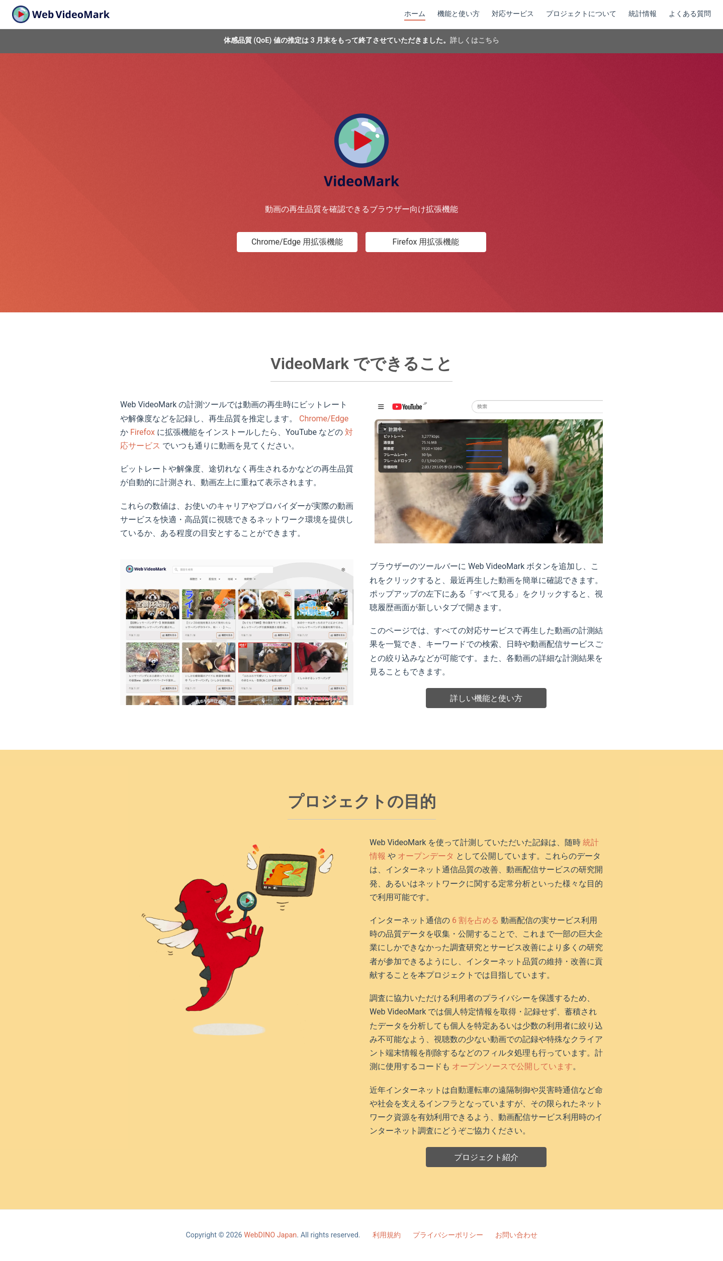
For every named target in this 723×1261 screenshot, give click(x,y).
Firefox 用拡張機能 (426, 242)
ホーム (414, 14)
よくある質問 (690, 14)
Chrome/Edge (323, 418)
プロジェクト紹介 (486, 1157)
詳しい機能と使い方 (486, 698)
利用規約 (387, 1235)
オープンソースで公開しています (512, 1066)
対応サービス (513, 14)
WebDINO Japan (270, 1235)
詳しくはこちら (474, 40)
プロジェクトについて (581, 14)
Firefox (142, 432)
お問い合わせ (516, 1235)
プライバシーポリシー (448, 1235)
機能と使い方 (458, 14)
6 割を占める (475, 920)
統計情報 (642, 14)
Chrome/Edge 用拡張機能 (297, 242)
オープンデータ (426, 856)
